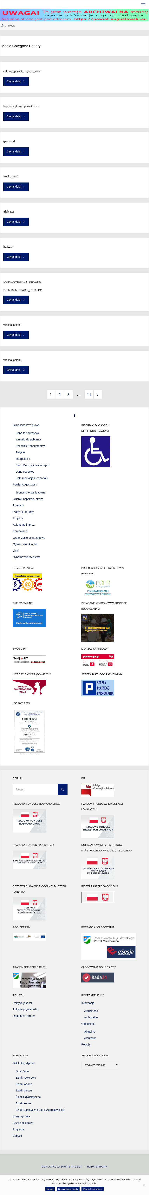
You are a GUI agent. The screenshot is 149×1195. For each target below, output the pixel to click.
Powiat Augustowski (25, 484)
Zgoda (50, 1189)
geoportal (9, 141)
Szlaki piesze (24, 1090)
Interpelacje (23, 458)
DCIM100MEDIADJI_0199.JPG (22, 281)
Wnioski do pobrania (28, 439)
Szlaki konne (24, 1103)
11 (89, 394)
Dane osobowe (25, 471)
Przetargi (18, 505)
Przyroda (18, 1129)
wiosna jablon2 (12, 324)
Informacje (87, 1003)
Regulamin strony (24, 1015)
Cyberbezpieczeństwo (26, 557)
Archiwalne (91, 1017)
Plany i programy (23, 511)
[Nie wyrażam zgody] (144, 1185)
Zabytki (17, 1135)
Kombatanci (20, 531)
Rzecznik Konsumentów (31, 445)
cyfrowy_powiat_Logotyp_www (22, 71)
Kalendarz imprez (24, 524)
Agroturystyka (21, 1116)
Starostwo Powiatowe (26, 425)
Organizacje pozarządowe (29, 537)
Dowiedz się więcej (92, 1189)
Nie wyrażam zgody (68, 1189)
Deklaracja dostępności (62, 1167)
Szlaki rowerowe (26, 1077)
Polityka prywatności (25, 1009)
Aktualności (91, 1011)
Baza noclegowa (23, 1122)
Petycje (20, 452)
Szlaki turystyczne (24, 1063)
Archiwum (90, 1038)
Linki (16, 550)
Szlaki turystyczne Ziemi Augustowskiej (40, 1109)
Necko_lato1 (10, 176)
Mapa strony (97, 1167)
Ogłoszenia (88, 1023)
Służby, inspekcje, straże (28, 499)
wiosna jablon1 (12, 359)
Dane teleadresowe (28, 433)
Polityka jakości (22, 1003)
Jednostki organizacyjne (31, 492)
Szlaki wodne (24, 1084)
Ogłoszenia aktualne (25, 544)
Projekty (18, 518)
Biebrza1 (8, 211)
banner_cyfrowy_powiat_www (21, 106)
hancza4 (8, 246)
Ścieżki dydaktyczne (28, 1096)
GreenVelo (22, 1071)
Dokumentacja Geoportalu (32, 478)
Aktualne (89, 1031)
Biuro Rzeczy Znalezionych (32, 465)
